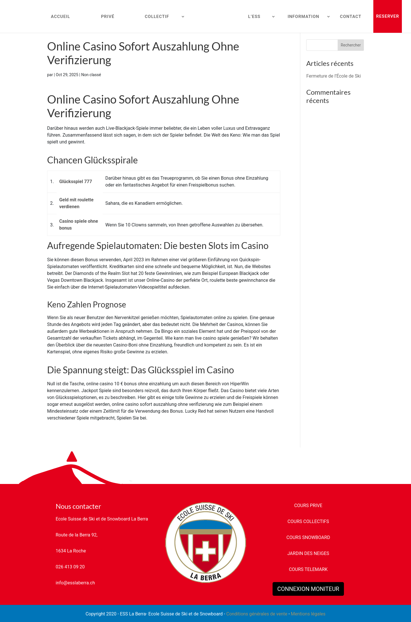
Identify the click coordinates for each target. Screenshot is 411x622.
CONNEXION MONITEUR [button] (308, 588)
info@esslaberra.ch (75, 582)
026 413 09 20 (70, 567)
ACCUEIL (60, 17)
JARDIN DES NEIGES (308, 553)
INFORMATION (303, 17)
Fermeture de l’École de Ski (333, 76)
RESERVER (387, 16)
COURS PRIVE (308, 505)
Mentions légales (308, 614)
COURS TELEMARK (308, 569)
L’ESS (254, 17)
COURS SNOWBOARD (308, 537)
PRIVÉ (107, 17)
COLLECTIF (157, 17)
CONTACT (350, 17)
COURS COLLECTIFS (308, 521)
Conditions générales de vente (256, 614)
